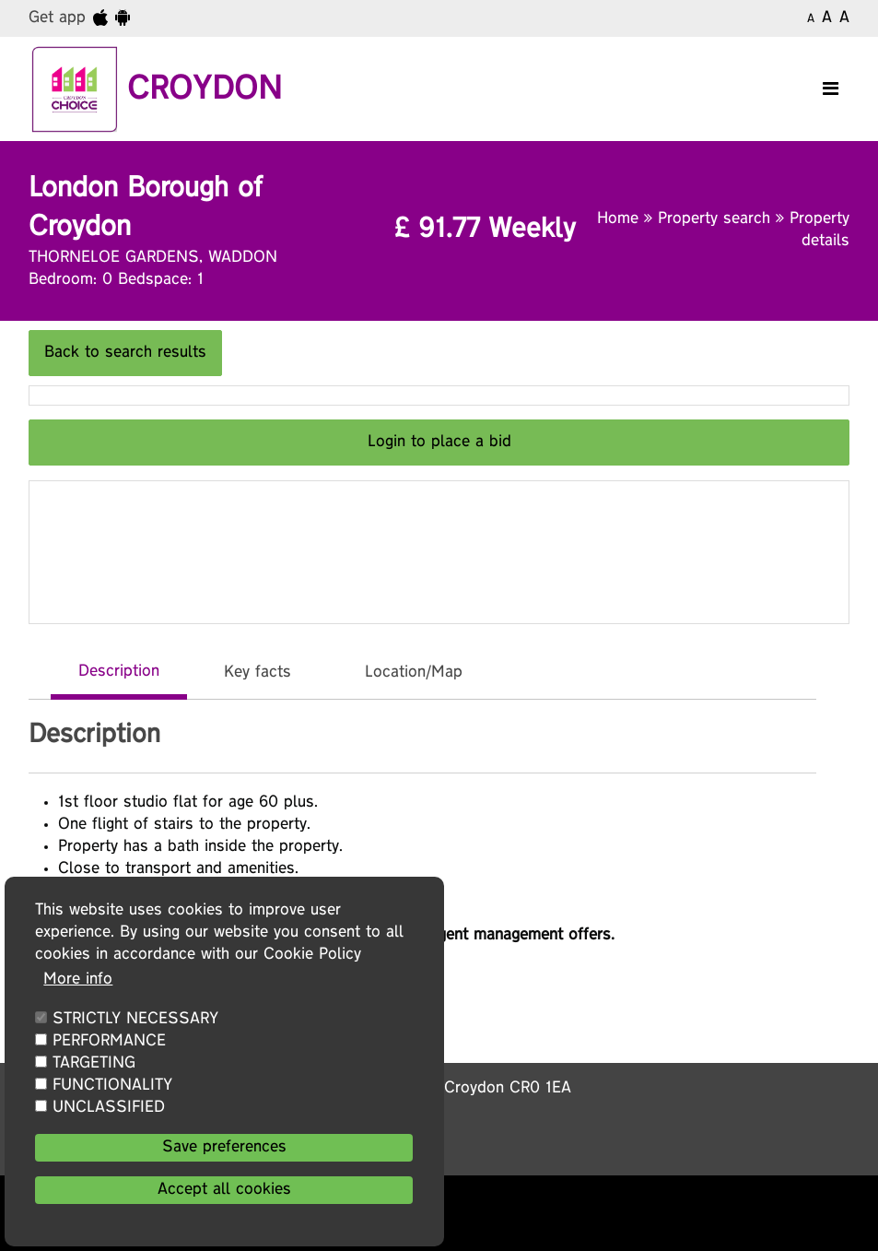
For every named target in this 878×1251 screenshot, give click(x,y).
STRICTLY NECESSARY (135, 1019)
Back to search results (125, 353)
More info (77, 980)
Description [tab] (118, 672)
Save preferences (224, 1147)
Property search (717, 219)
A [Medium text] (827, 18)
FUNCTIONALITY (112, 1086)
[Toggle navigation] (830, 89)
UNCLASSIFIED (109, 1108)
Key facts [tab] (257, 673)
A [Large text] (844, 18)
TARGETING (94, 1063)
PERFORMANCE (109, 1041)
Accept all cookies (224, 1190)
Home (620, 219)
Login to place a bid (439, 442)
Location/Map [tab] (413, 673)
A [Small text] (810, 19)
